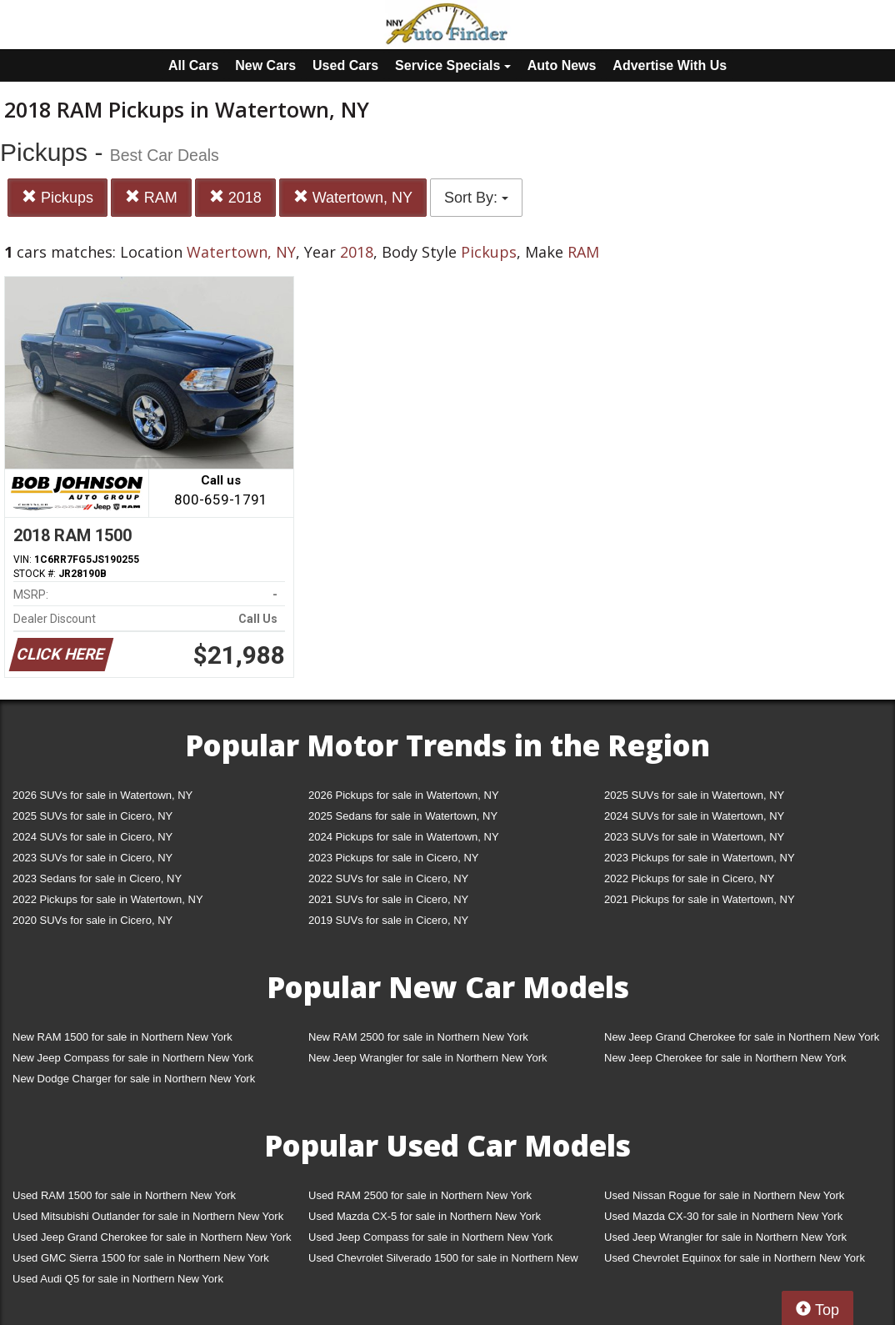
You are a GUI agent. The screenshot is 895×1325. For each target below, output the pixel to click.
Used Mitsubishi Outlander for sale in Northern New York (147, 1216)
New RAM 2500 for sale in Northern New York (418, 1037)
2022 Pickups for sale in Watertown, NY (107, 899)
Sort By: (476, 197)
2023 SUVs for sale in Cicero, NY (92, 857)
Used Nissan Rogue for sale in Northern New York (724, 1195)
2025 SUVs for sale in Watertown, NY (694, 795)
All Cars (193, 65)
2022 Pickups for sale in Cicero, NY (689, 878)
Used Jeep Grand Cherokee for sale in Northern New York (152, 1237)
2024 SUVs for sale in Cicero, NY (92, 837)
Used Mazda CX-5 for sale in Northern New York (424, 1216)
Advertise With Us (669, 65)
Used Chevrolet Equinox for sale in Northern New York (734, 1258)
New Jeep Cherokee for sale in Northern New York (725, 1057)
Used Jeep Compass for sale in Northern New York (430, 1237)
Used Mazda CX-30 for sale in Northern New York (723, 1216)
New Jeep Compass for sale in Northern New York (132, 1057)
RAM (151, 197)
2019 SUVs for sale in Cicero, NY (388, 920)
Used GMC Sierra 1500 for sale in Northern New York (140, 1258)
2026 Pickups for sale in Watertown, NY (403, 795)
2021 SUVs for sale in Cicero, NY (388, 899)
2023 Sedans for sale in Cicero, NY (97, 878)
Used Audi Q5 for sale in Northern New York (117, 1278)
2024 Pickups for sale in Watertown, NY (403, 837)
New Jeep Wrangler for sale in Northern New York (428, 1057)
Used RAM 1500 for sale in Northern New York (124, 1195)
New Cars (265, 65)
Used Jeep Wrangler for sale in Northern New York (725, 1237)
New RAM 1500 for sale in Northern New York (122, 1037)
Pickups (57, 197)
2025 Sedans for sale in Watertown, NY (403, 816)
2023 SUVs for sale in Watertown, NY (694, 837)
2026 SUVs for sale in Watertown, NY (102, 795)
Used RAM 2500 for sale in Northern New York (420, 1195)
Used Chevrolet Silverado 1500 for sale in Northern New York (443, 1261)
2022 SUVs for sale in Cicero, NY (388, 878)
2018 (235, 197)
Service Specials (453, 65)
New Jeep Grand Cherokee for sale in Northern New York (741, 1037)
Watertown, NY (352, 197)
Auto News (562, 65)
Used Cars (345, 65)
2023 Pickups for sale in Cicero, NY (393, 857)
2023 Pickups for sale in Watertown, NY (699, 857)
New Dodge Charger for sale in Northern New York (133, 1078)
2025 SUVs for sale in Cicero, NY (92, 816)
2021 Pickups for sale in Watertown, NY (699, 899)
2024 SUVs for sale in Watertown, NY (694, 816)
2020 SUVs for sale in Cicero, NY (92, 920)
